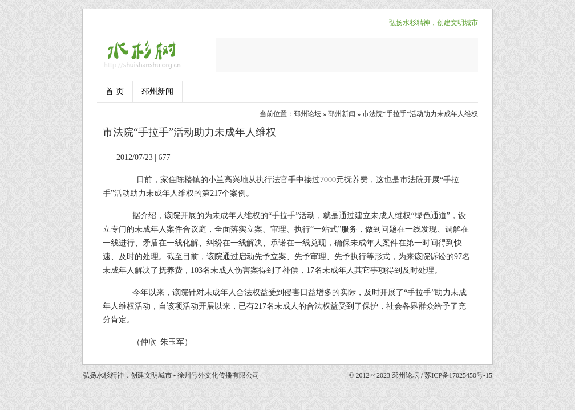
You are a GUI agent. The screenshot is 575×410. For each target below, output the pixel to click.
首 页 (115, 91)
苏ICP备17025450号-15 (458, 375)
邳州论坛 (307, 114)
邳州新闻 (157, 91)
